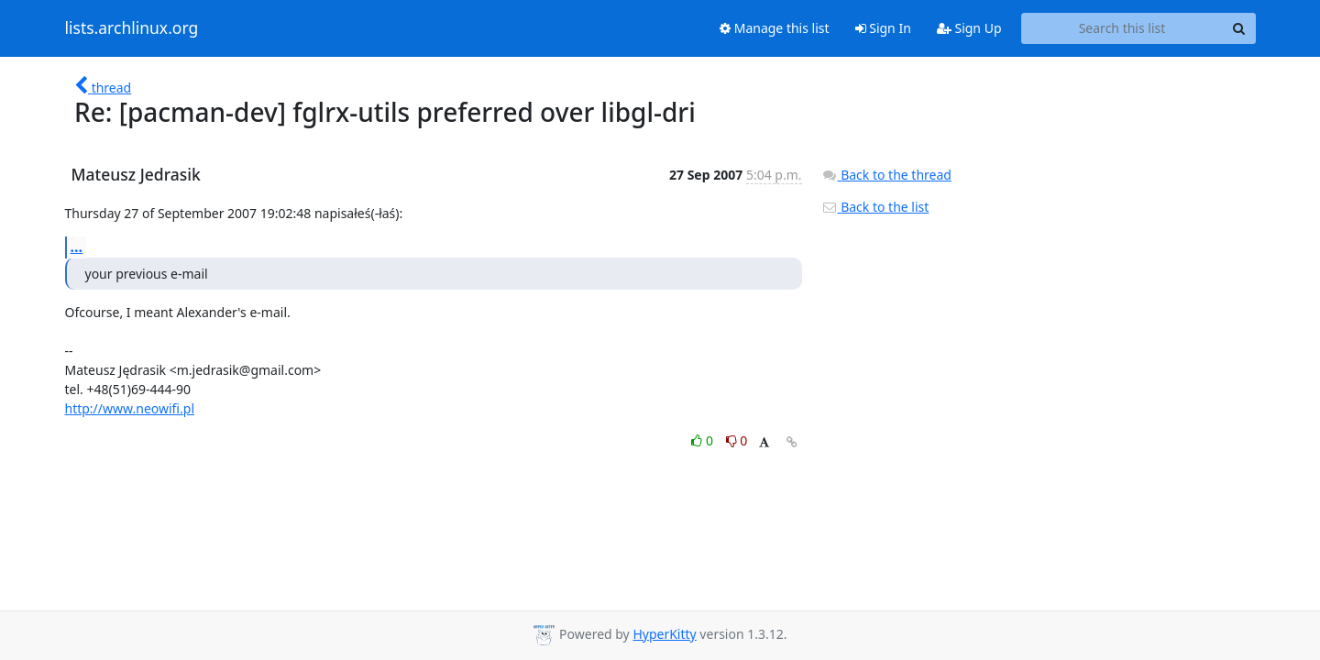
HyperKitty (664, 634)
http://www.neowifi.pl (130, 408)
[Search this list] (1122, 28)
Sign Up (969, 28)
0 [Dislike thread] (737, 440)
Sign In (883, 28)
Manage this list (775, 28)
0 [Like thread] (703, 440)
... (77, 246)
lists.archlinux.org (132, 28)
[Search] (1239, 28)
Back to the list (875, 206)
